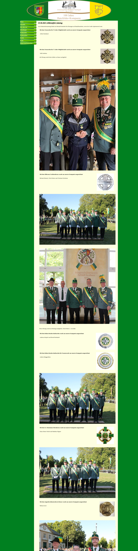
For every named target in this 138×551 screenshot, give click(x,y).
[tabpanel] (77, 26)
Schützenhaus (24, 35)
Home (22, 22)
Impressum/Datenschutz (26, 43)
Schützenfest (24, 32)
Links (22, 40)
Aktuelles (23, 24)
